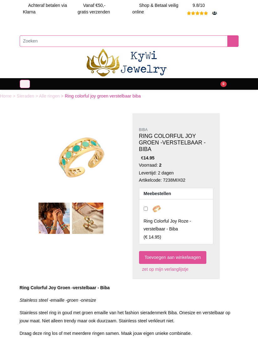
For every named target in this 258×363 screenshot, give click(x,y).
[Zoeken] (124, 41)
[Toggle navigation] (25, 84)
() (167, 229)
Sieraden (26, 95)
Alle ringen (50, 95)
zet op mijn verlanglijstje (164, 269)
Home (6, 95)
